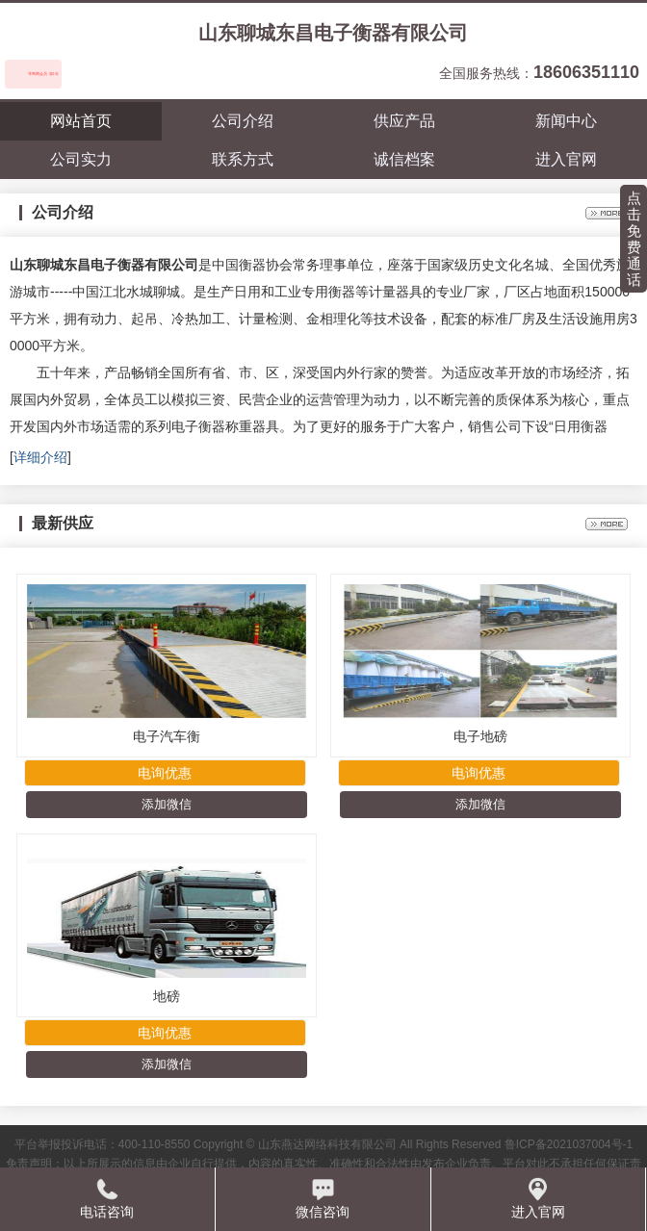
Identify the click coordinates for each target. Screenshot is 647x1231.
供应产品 (404, 121)
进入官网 (566, 159)
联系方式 (242, 159)
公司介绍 (242, 121)
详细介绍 (40, 457)
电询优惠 (165, 773)
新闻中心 (566, 121)
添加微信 (167, 804)
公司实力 (81, 159)
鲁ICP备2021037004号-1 (569, 1144)
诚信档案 (404, 159)
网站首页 (81, 121)
